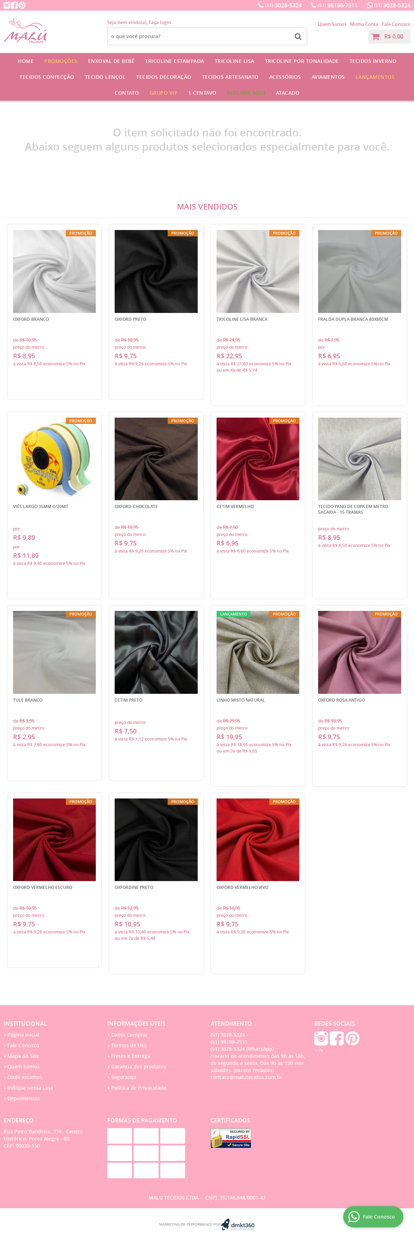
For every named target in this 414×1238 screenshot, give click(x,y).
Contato (127, 92)
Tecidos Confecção (46, 76)
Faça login (160, 22)
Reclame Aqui (246, 92)
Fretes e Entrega (130, 1056)
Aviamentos (328, 76)
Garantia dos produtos (138, 1066)
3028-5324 (283, 5)
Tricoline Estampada (174, 61)
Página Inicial (23, 1034)
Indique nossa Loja (30, 1087)
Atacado (288, 92)
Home (26, 61)
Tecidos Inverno (373, 61)
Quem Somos (332, 24)
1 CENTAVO (202, 92)
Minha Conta (364, 24)
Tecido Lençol (105, 76)
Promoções (60, 61)
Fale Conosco (396, 24)
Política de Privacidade (138, 1087)
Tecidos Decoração (163, 76)
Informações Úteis (136, 1023)
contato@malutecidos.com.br (246, 1077)
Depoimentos (23, 1098)
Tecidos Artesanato (230, 76)
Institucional (25, 1023)
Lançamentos (375, 76)
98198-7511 (338, 5)
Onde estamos (24, 1077)
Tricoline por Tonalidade (302, 61)
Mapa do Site (23, 1056)
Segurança (123, 1077)
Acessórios (285, 76)
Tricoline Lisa (234, 61)
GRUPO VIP (164, 92)
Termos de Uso (129, 1045)
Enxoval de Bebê (111, 61)
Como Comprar (129, 1034)
